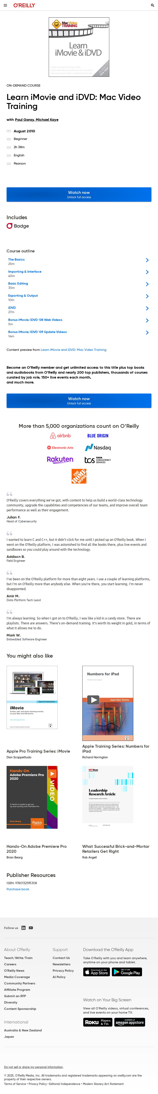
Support (60, 949)
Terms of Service (15, 1084)
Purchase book (18, 889)
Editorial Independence (64, 1084)
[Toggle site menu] (5, 5)
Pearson (20, 163)
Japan (9, 1036)
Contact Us (61, 958)
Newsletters (61, 964)
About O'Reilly (17, 949)
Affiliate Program (17, 990)
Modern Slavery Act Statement (103, 1084)
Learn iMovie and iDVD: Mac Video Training (73, 350)
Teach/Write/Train (18, 958)
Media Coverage (17, 977)
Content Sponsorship (20, 1009)
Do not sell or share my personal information (33, 1067)
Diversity (10, 1002)
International (16, 1022)
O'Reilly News (14, 970)
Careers (10, 964)
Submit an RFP (15, 996)
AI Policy (59, 977)
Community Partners (19, 983)
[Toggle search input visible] (153, 5)
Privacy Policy (63, 970)
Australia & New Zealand (23, 1030)
